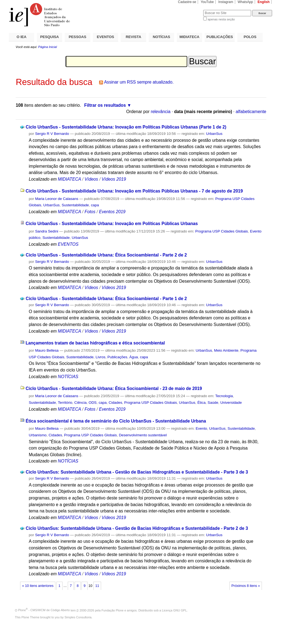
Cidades (115, 402)
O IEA (21, 37)
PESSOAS (77, 37)
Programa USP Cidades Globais (221, 231)
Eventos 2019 (112, 211)
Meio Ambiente (226, 350)
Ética (201, 402)
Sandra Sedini (46, 231)
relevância (160, 111)
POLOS (250, 37)
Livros (100, 357)
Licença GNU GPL (174, 610)
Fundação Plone (113, 610)
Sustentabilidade (75, 205)
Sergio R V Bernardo (52, 134)
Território (65, 402)
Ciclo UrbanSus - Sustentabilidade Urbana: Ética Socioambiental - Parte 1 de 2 (106, 298)
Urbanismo (38, 435)
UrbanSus (214, 134)
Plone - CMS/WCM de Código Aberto (44, 610)
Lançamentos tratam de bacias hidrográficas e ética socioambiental (95, 343)
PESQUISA (49, 37)
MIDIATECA (189, 37)
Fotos (90, 211)
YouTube (207, 2)
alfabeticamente (251, 111)
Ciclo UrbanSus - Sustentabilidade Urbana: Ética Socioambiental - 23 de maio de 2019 (114, 388)
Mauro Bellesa (46, 350)
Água (133, 357)
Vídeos (91, 179)
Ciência (80, 402)
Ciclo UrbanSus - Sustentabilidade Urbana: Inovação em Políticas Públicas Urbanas (112, 223)
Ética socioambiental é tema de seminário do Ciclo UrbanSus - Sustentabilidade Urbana (116, 421)
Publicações (117, 357)
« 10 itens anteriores (37, 586)
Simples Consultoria (77, 617)
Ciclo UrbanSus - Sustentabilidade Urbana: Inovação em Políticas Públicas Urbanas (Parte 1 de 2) (126, 127)
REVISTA (133, 37)
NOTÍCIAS (161, 37)
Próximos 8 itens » (245, 586)
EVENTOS (105, 37)
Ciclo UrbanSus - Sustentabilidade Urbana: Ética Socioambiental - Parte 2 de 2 (106, 255)
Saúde (213, 402)
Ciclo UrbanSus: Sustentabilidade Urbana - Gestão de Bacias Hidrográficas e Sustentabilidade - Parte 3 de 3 (137, 472)
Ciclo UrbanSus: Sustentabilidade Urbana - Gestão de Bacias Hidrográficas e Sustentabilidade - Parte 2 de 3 (137, 528)
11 (97, 586)
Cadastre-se (187, 2)
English (263, 2)
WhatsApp (245, 2)
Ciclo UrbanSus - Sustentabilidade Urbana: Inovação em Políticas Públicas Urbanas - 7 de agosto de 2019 (134, 191)
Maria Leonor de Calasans (56, 199)
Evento (201, 428)
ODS (93, 402)
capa (95, 205)
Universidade (231, 402)
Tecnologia (224, 396)
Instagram (225, 2)
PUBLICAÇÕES (220, 37)
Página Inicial (47, 47)
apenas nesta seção (221, 19)
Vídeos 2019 (114, 179)
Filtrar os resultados (105, 105)
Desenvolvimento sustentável (143, 435)
